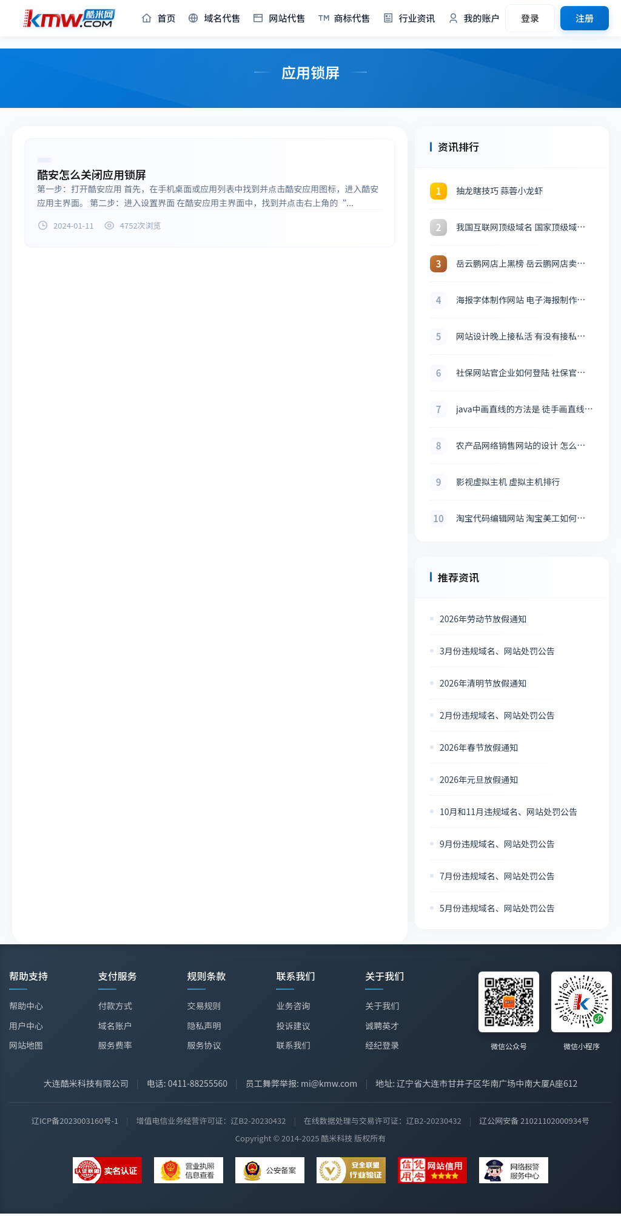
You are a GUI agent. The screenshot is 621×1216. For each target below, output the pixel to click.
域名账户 (115, 1025)
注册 (585, 18)
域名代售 (213, 18)
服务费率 (115, 1045)
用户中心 (26, 1025)
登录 (530, 18)
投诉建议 (293, 1025)
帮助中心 (26, 1005)
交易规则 (204, 1005)
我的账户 (474, 18)
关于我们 (382, 1007)
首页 (158, 18)
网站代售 (278, 18)
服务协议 (204, 1045)
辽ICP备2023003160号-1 (75, 1120)
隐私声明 (204, 1025)
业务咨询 (293, 1006)
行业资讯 (409, 18)
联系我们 (293, 1045)
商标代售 (344, 18)
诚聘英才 (382, 1027)
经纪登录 (382, 1047)
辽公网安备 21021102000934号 (534, 1120)
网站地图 (26, 1045)
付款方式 (115, 1005)
